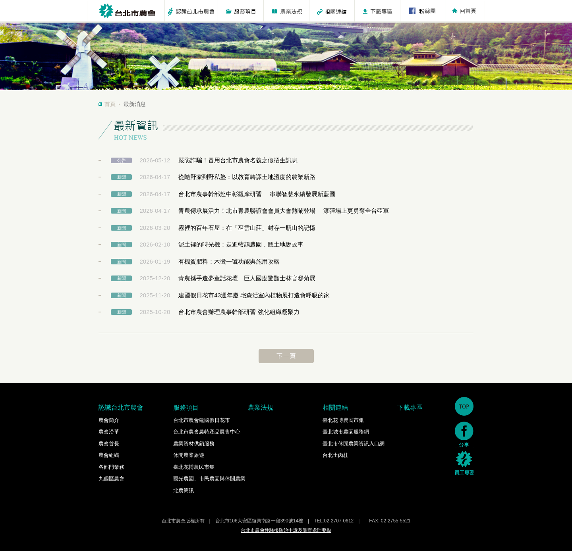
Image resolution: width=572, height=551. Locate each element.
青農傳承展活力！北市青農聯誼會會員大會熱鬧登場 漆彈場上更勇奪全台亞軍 (283, 210)
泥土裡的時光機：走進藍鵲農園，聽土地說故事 (240, 244)
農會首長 (109, 444)
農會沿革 (109, 432)
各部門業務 (111, 467)
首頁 (110, 104)
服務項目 (186, 407)
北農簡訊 (183, 490)
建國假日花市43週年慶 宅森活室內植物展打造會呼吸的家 (254, 295)
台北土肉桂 (335, 455)
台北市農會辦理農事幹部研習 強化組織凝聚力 (238, 311)
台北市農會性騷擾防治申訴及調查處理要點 (286, 530)
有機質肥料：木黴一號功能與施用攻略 (229, 261)
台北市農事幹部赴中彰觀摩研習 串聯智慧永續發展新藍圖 (256, 194)
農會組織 (109, 455)
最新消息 (135, 104)
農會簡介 (109, 420)
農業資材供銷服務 (193, 444)
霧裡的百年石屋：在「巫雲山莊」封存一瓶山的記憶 (246, 227)
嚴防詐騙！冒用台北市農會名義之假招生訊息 (238, 160)
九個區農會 (111, 479)
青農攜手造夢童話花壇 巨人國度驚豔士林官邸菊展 (246, 278)
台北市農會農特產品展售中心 (206, 432)
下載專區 (410, 407)
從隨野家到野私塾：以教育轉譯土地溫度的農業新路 (246, 176)
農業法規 (260, 407)
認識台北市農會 (121, 407)
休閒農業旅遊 (188, 455)
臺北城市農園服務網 (346, 432)
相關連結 (335, 407)
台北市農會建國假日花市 (201, 420)
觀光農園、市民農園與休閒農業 (209, 479)
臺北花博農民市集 (193, 467)
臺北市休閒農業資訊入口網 (354, 444)
